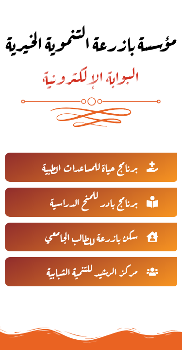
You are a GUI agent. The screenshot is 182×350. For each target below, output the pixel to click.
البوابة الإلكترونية (91, 75)
